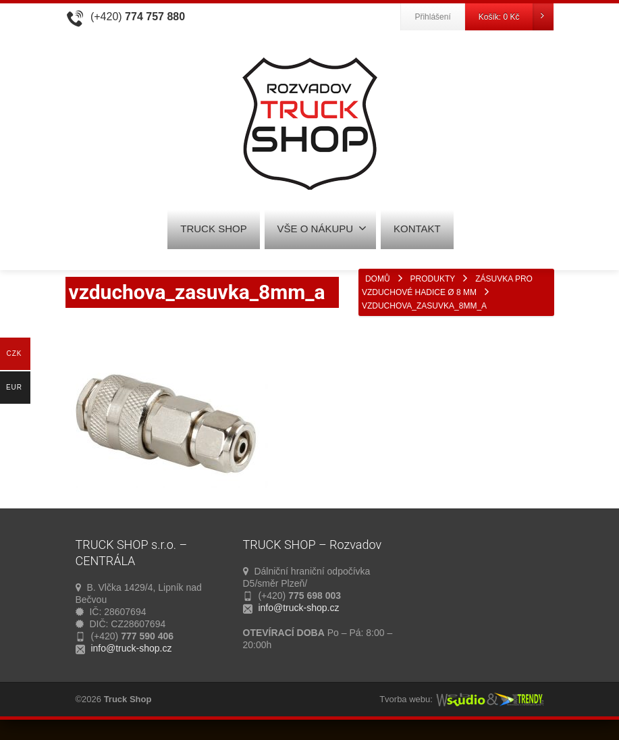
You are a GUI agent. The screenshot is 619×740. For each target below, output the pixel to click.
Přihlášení (432, 17)
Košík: (516, 16)
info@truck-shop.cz (130, 648)
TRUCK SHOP (213, 228)
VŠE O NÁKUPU (322, 228)
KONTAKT (417, 228)
